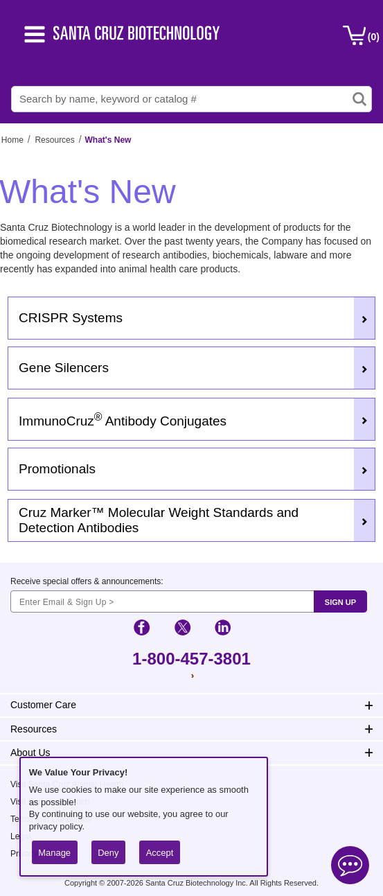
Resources (54, 140)
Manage (54, 852)
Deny (108, 852)
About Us (30, 752)
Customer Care (43, 704)
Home (12, 140)
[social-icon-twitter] (182, 630)
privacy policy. (56, 826)
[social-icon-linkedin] (222, 630)
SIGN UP (340, 602)
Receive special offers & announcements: (86, 581)
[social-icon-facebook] (141, 630)
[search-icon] (359, 99)
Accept (160, 852)
